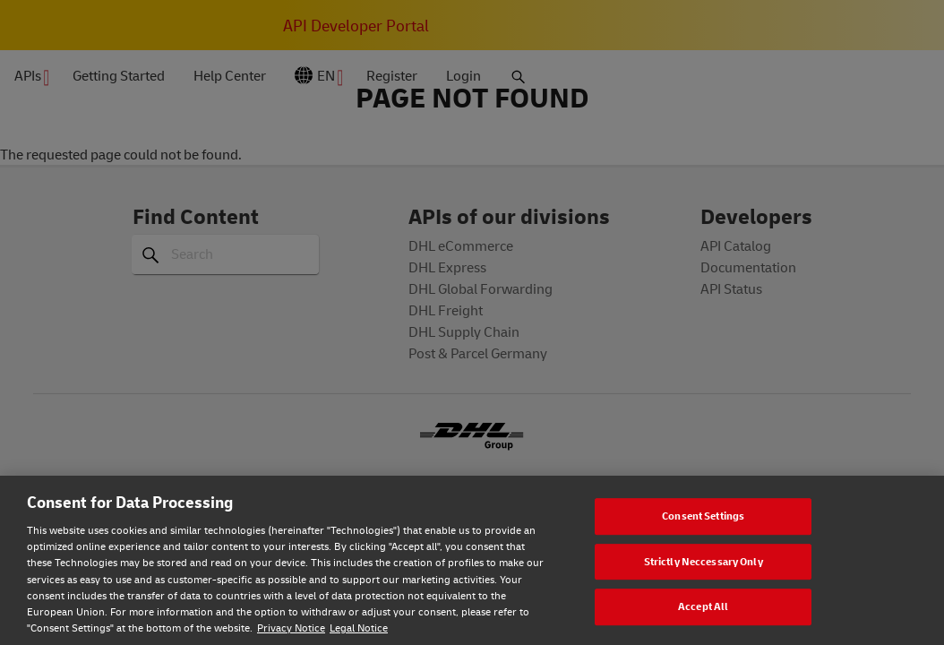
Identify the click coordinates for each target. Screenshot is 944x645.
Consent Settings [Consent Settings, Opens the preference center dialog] (703, 515)
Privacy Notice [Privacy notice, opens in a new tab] (291, 627)
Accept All (703, 606)
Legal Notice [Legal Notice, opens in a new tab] (359, 627)
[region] (472, 560)
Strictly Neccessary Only (703, 561)
